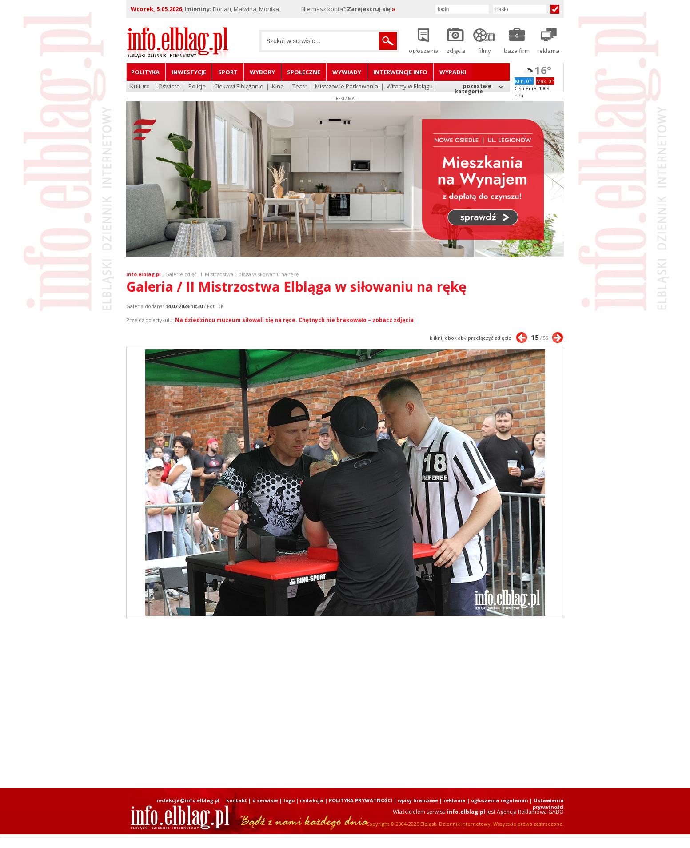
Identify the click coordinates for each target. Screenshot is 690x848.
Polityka (145, 72)
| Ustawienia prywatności (547, 803)
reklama (454, 800)
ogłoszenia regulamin (499, 800)
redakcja (311, 800)
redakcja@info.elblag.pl (187, 800)
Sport (228, 72)
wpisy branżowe (418, 800)
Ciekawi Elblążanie (238, 87)
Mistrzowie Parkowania (346, 87)
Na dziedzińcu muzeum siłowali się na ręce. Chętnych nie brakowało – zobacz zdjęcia (294, 320)
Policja (197, 87)
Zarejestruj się (371, 9)
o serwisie (265, 800)
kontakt (236, 800)
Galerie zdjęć (180, 274)
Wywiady (346, 72)
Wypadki (452, 72)
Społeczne (303, 72)
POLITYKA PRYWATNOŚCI (360, 800)
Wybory (262, 72)
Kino (278, 87)
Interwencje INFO (400, 72)
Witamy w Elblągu (410, 87)
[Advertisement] (345, 703)
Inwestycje (189, 72)
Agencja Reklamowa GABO (530, 812)
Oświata (169, 87)
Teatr (299, 87)
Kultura (140, 87)
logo (289, 800)
